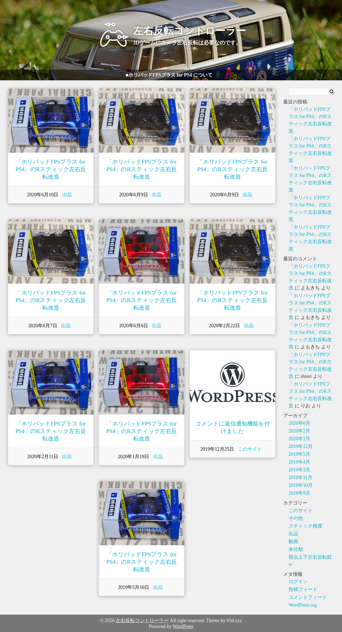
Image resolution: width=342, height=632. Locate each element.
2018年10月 (301, 485)
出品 (67, 194)
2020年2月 (299, 431)
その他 (296, 518)
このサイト (250, 449)
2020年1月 (299, 438)
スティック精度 (305, 526)
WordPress (183, 626)
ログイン (298, 581)
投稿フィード (303, 589)
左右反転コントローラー (142, 620)
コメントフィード (308, 597)
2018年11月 (300, 477)
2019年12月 (301, 446)
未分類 (296, 549)
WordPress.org (303, 605)
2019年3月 (299, 469)
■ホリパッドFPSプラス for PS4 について (169, 75)
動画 (293, 541)
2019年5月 (299, 454)
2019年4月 (299, 462)
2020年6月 (299, 423)
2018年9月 (299, 493)
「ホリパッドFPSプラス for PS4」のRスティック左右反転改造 (50, 169)
